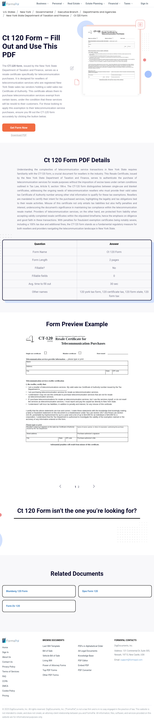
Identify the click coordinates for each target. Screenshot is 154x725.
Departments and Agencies (99, 12)
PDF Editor (83, 660)
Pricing (5, 695)
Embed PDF (83, 665)
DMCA (5, 686)
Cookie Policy (8, 691)
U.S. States (9, 12)
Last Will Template (51, 646)
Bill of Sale (48, 651)
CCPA (5, 681)
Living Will (47, 660)
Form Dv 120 (13, 606)
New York (25, 12)
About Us (6, 657)
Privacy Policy (8, 667)
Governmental (44, 12)
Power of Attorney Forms (54, 665)
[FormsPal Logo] (10, 3)
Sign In (144, 3)
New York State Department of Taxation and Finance (37, 15)
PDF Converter (85, 670)
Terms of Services (10, 671)
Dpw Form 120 (90, 591)
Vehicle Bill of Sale (51, 656)
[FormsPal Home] (10, 640)
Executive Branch (68, 12)
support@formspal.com (131, 660)
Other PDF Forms (51, 675)
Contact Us (7, 662)
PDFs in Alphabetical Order (90, 646)
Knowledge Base (86, 656)
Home (5, 647)
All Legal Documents (87, 651)
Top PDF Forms (50, 670)
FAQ (4, 676)
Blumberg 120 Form (17, 591)
